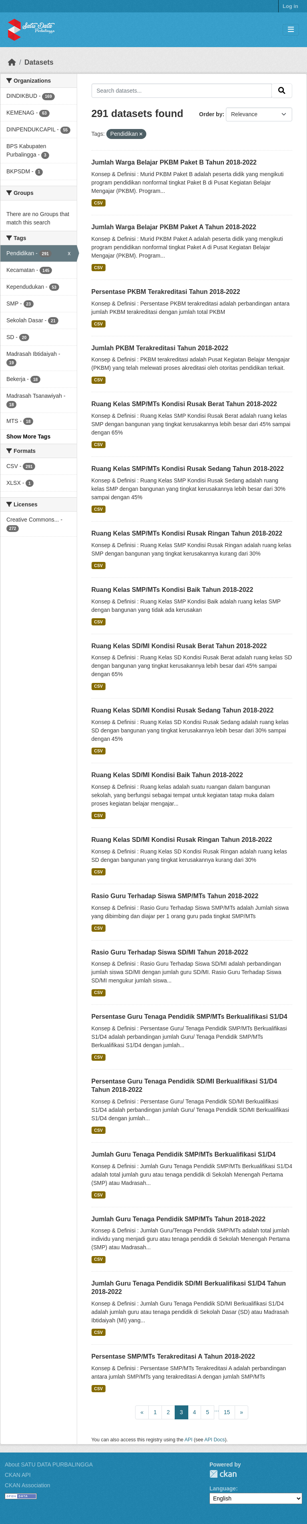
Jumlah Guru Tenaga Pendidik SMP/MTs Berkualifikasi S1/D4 (184, 1154)
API (189, 1440)
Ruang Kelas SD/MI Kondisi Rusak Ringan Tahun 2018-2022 (182, 839)
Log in (290, 6)
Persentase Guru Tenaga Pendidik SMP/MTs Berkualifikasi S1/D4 (189, 1016)
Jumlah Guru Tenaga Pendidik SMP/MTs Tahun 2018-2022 (179, 1219)
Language (222, 1488)
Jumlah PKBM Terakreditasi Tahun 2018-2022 (160, 348)
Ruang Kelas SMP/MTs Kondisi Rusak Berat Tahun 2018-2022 (184, 404)
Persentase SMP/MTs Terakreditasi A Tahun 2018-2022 (173, 1356)
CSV (98, 202)
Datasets (39, 62)
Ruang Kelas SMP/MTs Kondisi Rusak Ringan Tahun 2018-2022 (187, 533)
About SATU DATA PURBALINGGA (49, 1464)
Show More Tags (28, 436)
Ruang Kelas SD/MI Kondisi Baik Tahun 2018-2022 (167, 775)
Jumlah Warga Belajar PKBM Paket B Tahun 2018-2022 (174, 162)
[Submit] (281, 90)
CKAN (223, 1474)
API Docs (214, 1440)
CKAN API (18, 1475)
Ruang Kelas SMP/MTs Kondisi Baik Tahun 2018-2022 (172, 589)
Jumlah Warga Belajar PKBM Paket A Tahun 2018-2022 (174, 227)
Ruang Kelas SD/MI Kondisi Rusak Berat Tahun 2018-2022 (179, 646)
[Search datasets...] (182, 90)
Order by (210, 114)
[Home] (12, 62)
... (216, 1409)
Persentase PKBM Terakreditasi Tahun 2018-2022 (166, 291)
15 (227, 1412)
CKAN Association (27, 1485)
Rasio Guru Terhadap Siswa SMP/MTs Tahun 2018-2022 (175, 896)
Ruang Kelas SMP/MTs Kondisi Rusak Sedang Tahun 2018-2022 (188, 468)
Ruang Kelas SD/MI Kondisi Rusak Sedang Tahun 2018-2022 (183, 710)
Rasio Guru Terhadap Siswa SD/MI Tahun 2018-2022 (170, 952)
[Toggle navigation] (291, 30)
